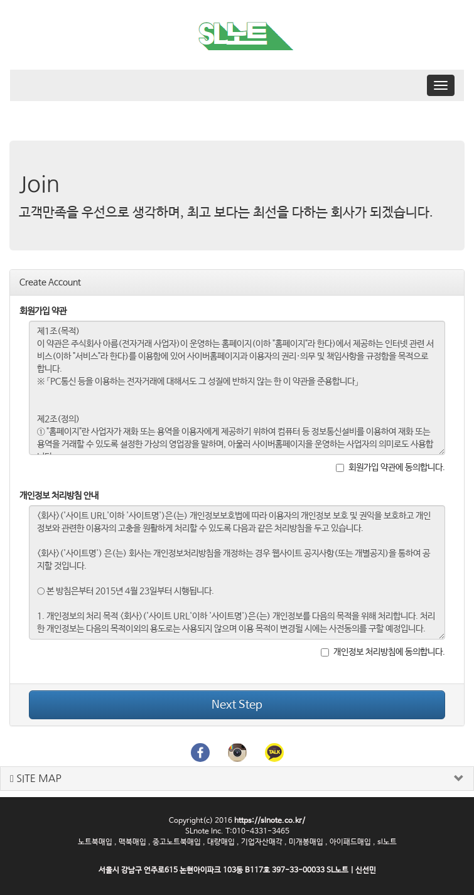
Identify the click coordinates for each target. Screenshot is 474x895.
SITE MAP (36, 778)
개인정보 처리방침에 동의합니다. (383, 652)
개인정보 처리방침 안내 (59, 496)
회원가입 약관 (43, 311)
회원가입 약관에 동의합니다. (390, 468)
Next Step (237, 705)
